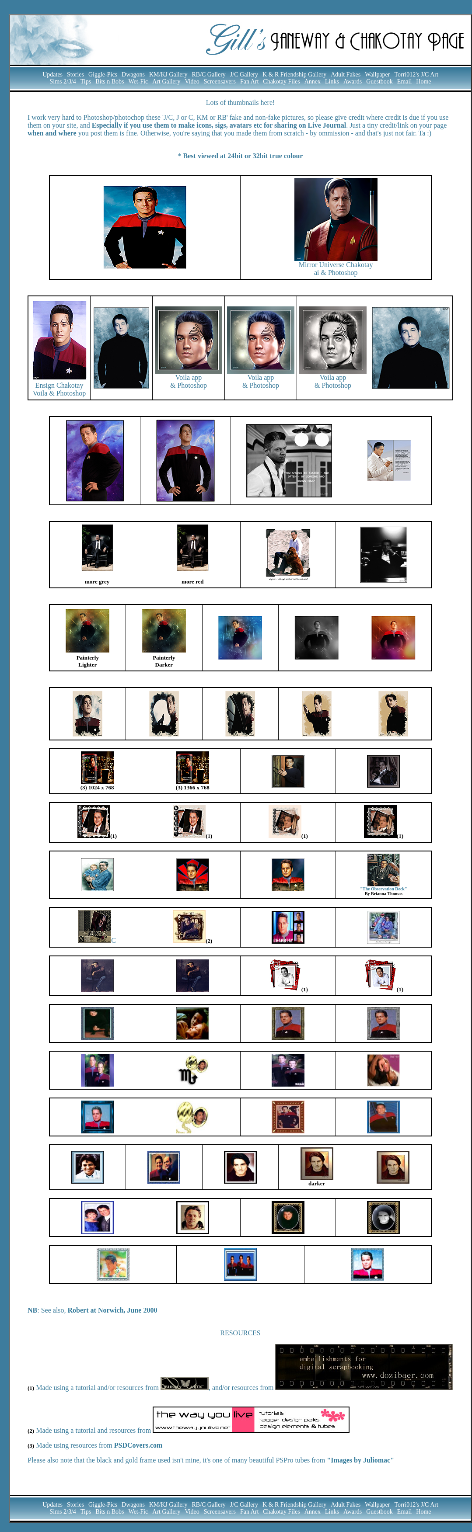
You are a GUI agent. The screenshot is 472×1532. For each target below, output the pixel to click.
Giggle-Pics (102, 74)
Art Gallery (166, 81)
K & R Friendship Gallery (294, 74)
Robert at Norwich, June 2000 (112, 1310)
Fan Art (249, 81)
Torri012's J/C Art (416, 74)
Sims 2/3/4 (62, 81)
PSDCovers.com (138, 1445)
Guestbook (379, 81)
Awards (352, 81)
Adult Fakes (345, 74)
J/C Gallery (244, 74)
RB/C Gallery (208, 74)
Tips (85, 81)
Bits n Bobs (109, 81)
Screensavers (220, 81)
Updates (52, 74)
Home (423, 81)
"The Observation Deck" (383, 888)
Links (332, 81)
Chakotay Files (281, 81)
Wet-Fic (138, 81)
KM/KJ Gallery (168, 74)
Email (404, 81)
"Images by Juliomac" (360, 1460)
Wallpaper (377, 74)
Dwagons (133, 74)
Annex (312, 81)
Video (192, 81)
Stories (75, 74)
